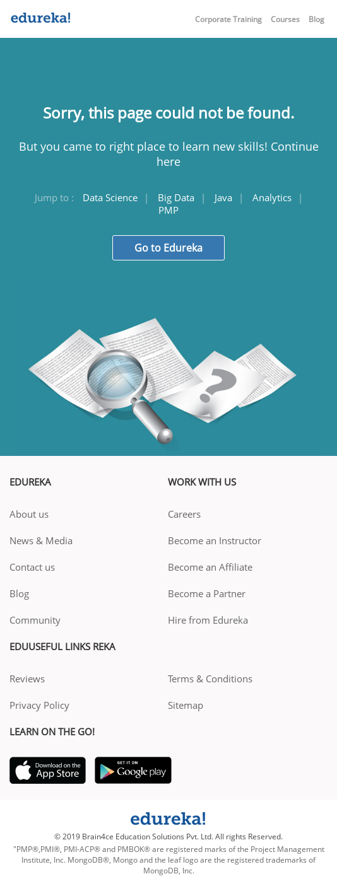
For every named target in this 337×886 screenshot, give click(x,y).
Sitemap (185, 705)
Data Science (110, 197)
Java (223, 197)
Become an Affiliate (210, 567)
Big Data (176, 197)
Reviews (27, 678)
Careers (184, 514)
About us (29, 514)
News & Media (41, 540)
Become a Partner (206, 593)
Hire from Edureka (208, 620)
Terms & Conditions (210, 678)
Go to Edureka (168, 248)
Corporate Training (228, 19)
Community (35, 620)
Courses (285, 19)
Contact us (32, 567)
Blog (316, 19)
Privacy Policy (39, 705)
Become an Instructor (214, 540)
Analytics (272, 197)
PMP (168, 210)
